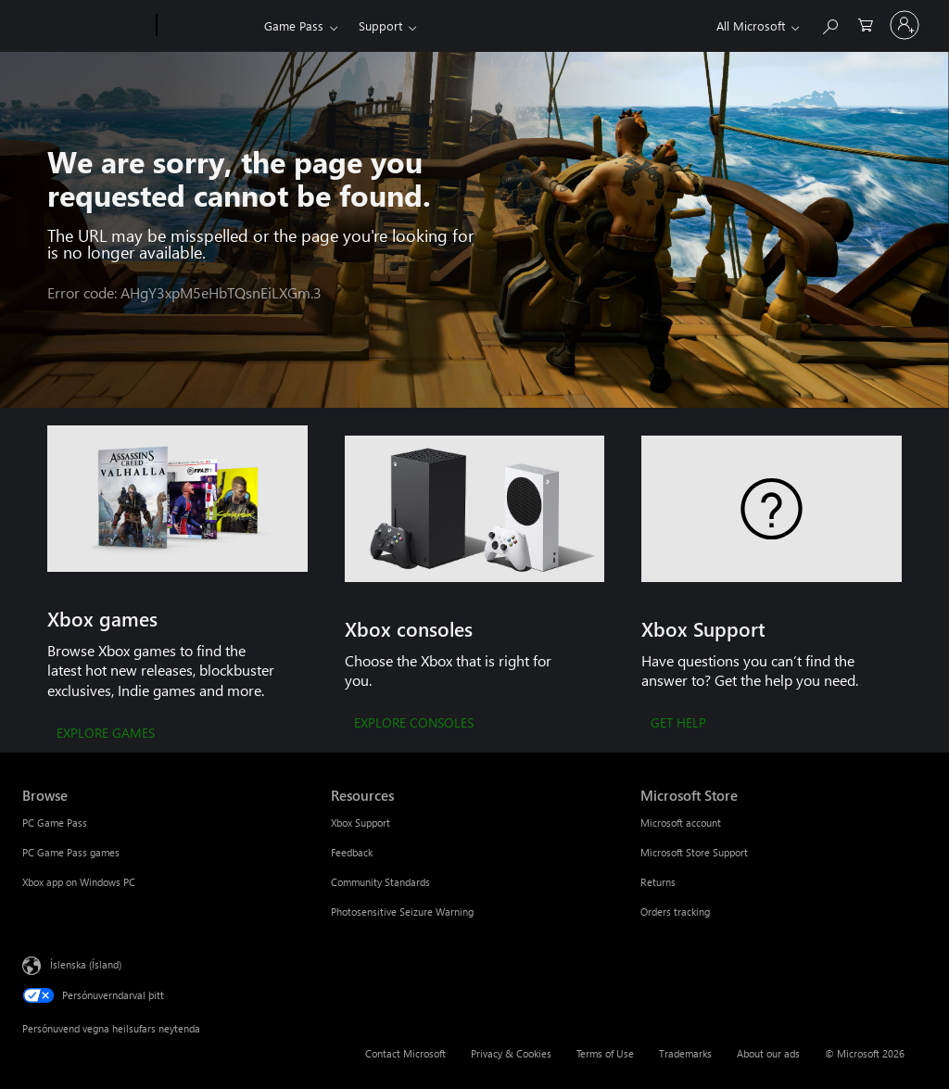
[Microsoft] (85, 26)
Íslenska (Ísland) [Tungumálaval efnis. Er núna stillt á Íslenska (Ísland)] (85, 963)
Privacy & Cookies (511, 1053)
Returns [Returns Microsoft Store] (658, 882)
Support (380, 25)
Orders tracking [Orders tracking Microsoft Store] (675, 911)
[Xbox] (208, 26)
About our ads (768, 1053)
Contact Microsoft (405, 1053)
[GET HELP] (678, 723)
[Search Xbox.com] (829, 23)
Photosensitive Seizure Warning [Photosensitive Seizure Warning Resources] (402, 911)
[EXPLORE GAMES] (105, 734)
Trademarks (685, 1053)
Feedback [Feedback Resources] (352, 852)
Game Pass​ (293, 25)
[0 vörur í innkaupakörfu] (865, 23)
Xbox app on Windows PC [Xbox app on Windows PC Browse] (78, 882)
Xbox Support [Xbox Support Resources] (360, 823)
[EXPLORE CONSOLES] (414, 723)
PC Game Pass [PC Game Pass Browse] (54, 823)
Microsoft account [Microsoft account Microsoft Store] (680, 823)
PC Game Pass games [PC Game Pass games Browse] (71, 852)
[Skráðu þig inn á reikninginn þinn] (904, 25)
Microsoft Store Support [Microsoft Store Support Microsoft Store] (694, 852)
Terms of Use (605, 1053)
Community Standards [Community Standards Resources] (380, 882)
